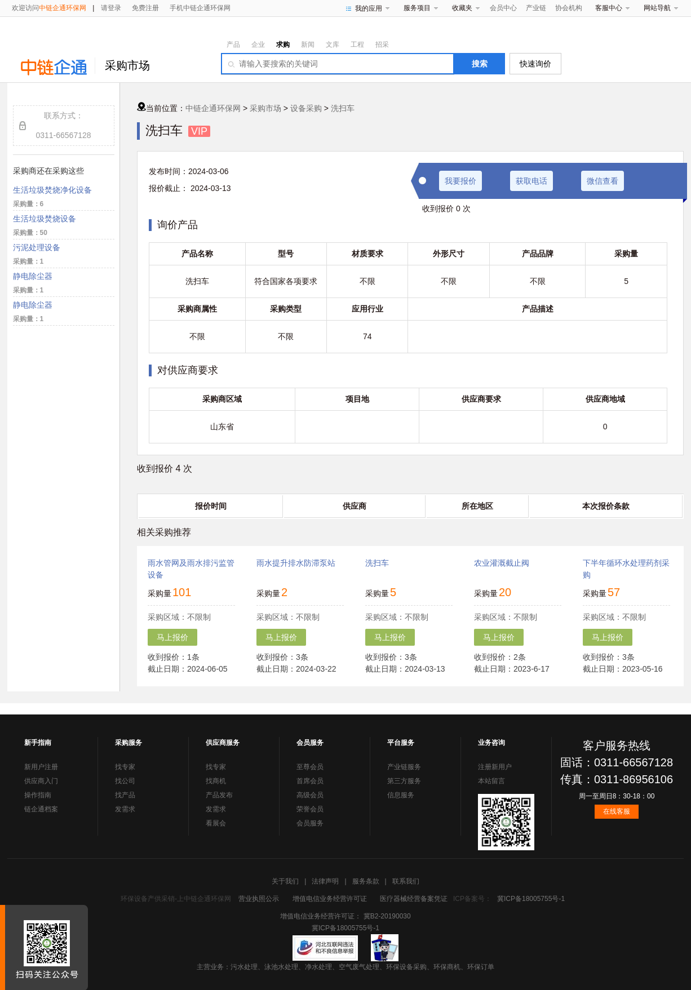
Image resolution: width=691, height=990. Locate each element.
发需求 (125, 809)
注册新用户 (495, 767)
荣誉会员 (310, 809)
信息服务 (400, 795)
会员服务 (310, 823)
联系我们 (405, 881)
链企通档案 (41, 809)
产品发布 (219, 795)
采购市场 (127, 65)
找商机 (216, 781)
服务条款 (365, 881)
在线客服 (616, 811)
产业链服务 (404, 767)
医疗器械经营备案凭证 (414, 899)
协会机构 (568, 8)
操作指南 (37, 795)
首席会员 (310, 781)
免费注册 (145, 8)
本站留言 (491, 781)
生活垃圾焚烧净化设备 (52, 189)
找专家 (125, 767)
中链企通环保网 (213, 108)
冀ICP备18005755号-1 (531, 899)
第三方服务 (404, 781)
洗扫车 (343, 108)
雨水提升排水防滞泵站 (295, 562)
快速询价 (535, 63)
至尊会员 (310, 767)
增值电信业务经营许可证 (330, 899)
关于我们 (285, 881)
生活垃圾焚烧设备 (44, 218)
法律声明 (325, 881)
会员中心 (503, 8)
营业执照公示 (258, 899)
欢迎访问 (49, 8)
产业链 (536, 8)
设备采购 (306, 108)
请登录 (111, 8)
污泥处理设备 (36, 247)
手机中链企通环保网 (200, 8)
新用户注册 (41, 767)
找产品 (125, 795)
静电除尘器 (32, 276)
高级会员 (310, 795)
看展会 (216, 823)
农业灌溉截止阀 (501, 562)
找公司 (125, 781)
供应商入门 (41, 781)
